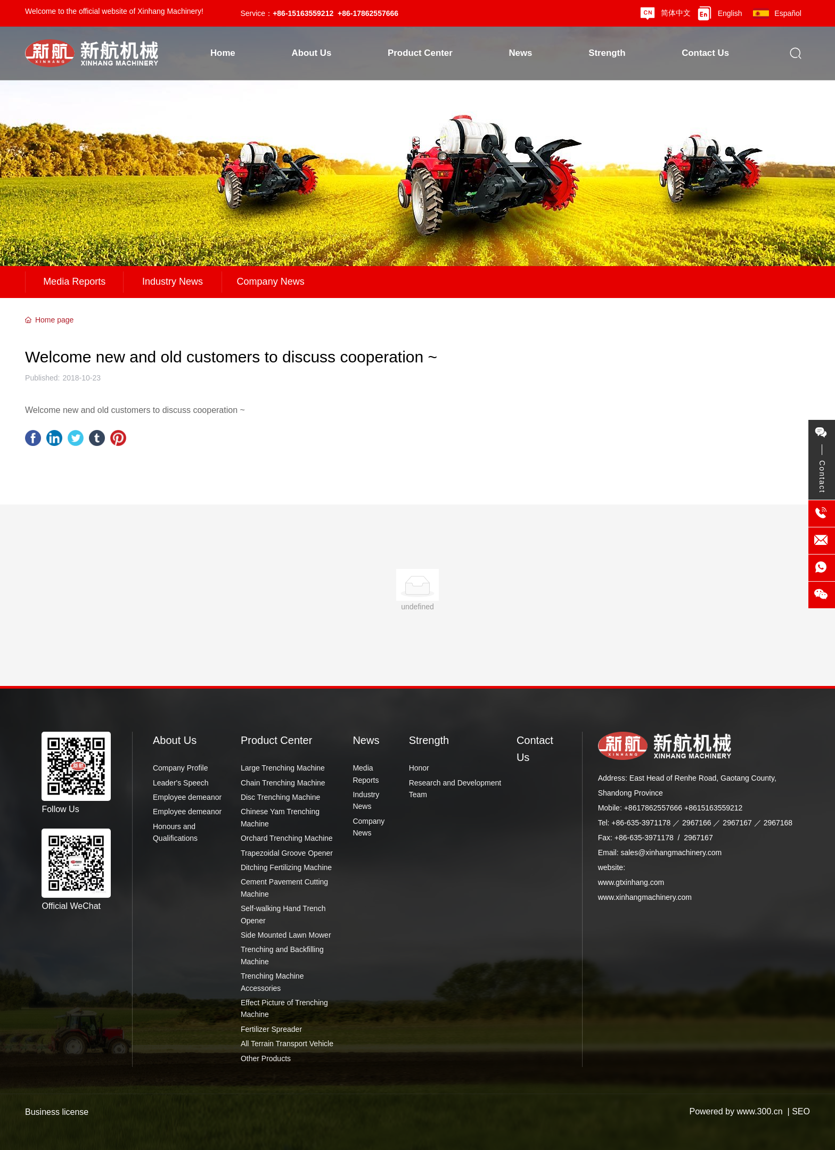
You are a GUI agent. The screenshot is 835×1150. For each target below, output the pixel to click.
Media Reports (74, 281)
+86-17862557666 (368, 13)
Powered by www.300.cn (735, 1111)
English (730, 13)
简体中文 (676, 13)
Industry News (172, 281)
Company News (271, 281)
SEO (801, 1111)
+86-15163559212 (303, 13)
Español (787, 13)
